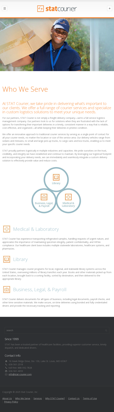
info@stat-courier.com (20, 374)
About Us (7, 398)
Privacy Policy (11, 401)
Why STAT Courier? (55, 398)
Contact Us (74, 398)
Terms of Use (90, 398)
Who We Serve (22, 398)
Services (38, 398)
